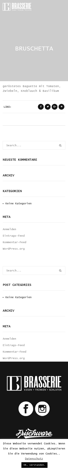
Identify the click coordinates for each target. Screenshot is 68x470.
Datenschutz (34, 458)
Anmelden (9, 229)
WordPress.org (14, 248)
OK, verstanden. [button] (34, 465)
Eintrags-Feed (14, 235)
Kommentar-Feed (14, 242)
